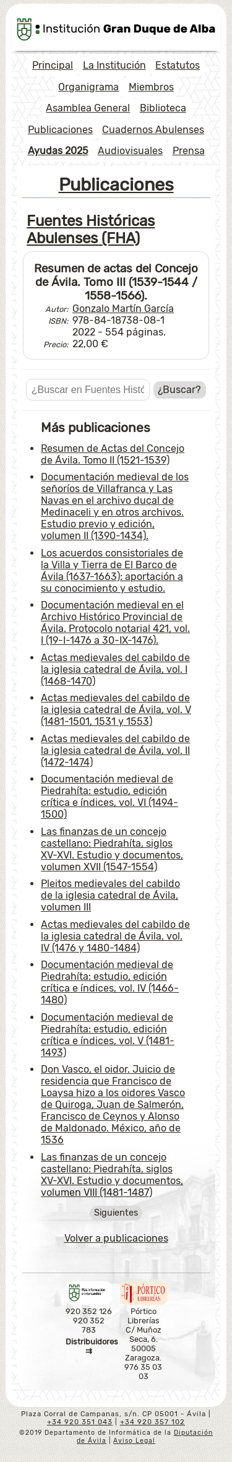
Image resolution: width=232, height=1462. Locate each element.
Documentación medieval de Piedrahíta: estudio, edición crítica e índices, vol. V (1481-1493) (107, 1034)
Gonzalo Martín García (123, 308)
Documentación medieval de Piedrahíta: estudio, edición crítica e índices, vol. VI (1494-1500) (109, 796)
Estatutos (177, 65)
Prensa (189, 151)
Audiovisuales (130, 151)
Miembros (151, 87)
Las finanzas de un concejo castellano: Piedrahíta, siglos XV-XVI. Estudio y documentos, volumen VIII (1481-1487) (112, 1174)
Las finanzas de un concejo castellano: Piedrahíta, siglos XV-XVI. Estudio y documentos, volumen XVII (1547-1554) (112, 849)
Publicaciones (60, 130)
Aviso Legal (134, 1441)
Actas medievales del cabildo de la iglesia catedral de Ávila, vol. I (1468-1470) (115, 669)
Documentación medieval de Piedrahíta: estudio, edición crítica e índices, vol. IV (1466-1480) (110, 982)
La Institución (114, 65)
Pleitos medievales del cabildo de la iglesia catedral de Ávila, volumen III (110, 895)
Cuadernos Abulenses (153, 130)
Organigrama (88, 87)
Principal (52, 65)
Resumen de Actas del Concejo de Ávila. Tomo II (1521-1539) (112, 454)
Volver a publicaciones (116, 1238)
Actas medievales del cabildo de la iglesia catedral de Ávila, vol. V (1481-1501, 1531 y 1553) (116, 709)
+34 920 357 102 (152, 1422)
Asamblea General (88, 108)
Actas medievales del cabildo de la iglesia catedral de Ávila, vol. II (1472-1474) (115, 750)
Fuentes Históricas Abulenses (91, 229)
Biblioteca (163, 108)
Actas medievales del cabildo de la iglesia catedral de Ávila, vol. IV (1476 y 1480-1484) (115, 936)
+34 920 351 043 (80, 1422)
